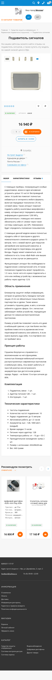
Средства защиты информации (23, 30)
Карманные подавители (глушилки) (15, 32)
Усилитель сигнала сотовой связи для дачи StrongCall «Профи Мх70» (38, 504)
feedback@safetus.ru (9, 574)
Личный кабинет (7, 627)
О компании (6, 592)
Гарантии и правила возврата (13, 606)
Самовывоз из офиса (16, 165)
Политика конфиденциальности (14, 609)
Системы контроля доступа (11, 651)
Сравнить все (9, 470)
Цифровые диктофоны (35, 649)
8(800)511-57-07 (7, 564)
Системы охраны (7, 654)
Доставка (4, 599)
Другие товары (32, 653)
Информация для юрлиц (11, 602)
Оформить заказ (7, 631)
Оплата (4, 596)
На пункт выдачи (15, 155)
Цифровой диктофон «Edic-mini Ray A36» (13, 502)
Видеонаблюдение (34, 646)
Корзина (4, 624)
